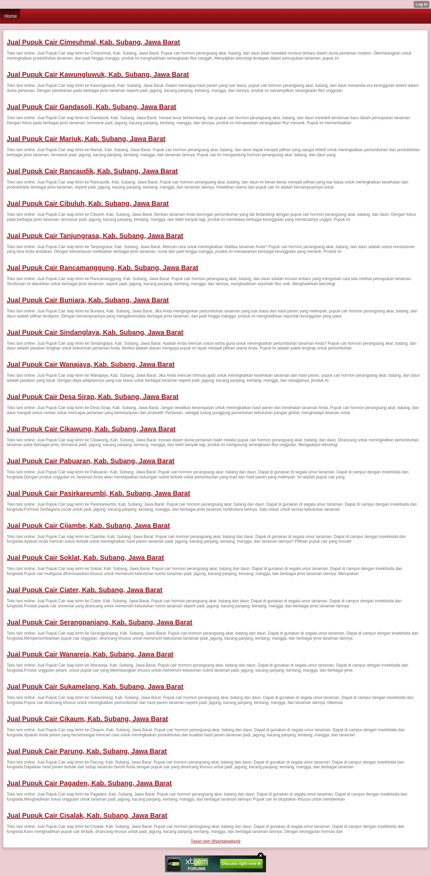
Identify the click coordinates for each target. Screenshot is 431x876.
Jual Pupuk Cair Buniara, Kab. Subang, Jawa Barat (88, 300)
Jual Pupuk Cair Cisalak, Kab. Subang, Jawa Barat (87, 815)
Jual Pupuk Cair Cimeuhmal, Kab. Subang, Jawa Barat (93, 42)
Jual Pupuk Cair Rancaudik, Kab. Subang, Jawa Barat (92, 171)
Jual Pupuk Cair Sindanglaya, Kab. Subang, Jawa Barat (95, 332)
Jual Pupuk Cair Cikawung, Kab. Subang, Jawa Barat (91, 429)
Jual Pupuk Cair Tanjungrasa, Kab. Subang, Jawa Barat (95, 235)
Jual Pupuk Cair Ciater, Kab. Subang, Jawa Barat (84, 590)
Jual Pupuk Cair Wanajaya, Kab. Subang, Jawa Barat (90, 364)
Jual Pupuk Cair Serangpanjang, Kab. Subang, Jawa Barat (99, 622)
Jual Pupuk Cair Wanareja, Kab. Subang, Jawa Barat (90, 654)
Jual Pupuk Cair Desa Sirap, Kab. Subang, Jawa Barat (92, 396)
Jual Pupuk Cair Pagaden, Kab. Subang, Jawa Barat (89, 783)
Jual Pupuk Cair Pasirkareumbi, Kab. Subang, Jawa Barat (98, 493)
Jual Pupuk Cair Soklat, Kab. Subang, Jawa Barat (85, 557)
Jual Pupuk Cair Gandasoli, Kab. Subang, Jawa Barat (91, 106)
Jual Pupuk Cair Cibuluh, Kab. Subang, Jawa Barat (88, 203)
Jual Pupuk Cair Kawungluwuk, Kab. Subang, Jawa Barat (98, 74)
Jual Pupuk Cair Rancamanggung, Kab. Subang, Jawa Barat (102, 267)
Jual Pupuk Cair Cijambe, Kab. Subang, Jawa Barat (88, 525)
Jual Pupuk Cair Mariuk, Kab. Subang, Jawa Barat (86, 138)
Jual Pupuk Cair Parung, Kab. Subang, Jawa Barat (87, 751)
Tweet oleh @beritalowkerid (215, 841)
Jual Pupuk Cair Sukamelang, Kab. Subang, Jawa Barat (95, 686)
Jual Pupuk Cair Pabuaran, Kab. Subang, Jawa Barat (90, 461)
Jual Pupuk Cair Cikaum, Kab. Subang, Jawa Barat (87, 718)
